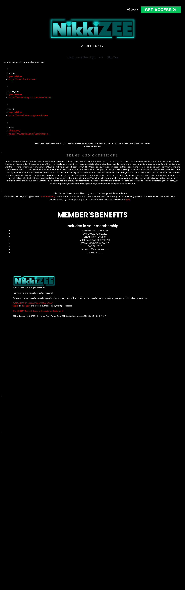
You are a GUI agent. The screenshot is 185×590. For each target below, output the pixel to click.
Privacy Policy (48, 196)
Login (132, 9)
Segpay (27, 305)
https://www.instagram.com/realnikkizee (30, 97)
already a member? (81, 57)
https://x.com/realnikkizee (22, 79)
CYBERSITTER (18, 303)
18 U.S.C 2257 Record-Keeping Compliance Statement (38, 311)
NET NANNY (29, 303)
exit (101, 57)
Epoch (16, 305)
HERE (127, 199)
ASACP (50, 303)
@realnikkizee (15, 76)
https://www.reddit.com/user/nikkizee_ (29, 133)
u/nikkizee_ (14, 130)
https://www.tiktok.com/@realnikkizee (28, 115)
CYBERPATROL (40, 303)
